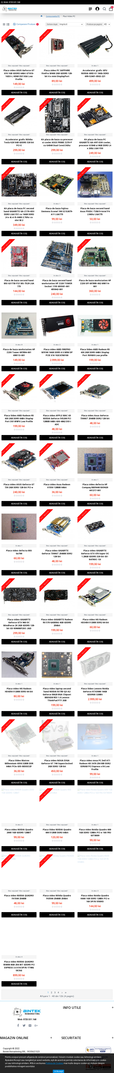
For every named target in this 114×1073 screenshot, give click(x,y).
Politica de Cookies (54, 1063)
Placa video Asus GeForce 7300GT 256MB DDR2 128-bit (95, 417)
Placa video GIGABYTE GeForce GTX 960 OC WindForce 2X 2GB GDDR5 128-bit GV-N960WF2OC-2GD (19, 624)
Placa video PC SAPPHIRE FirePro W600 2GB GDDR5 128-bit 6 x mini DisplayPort (57, 73)
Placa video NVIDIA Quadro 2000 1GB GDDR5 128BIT (19, 831)
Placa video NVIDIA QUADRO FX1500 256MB (19, 897)
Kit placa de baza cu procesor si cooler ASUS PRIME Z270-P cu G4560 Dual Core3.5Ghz (57, 142)
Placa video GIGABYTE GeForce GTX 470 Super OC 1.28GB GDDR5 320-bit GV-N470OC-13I (95, 555)
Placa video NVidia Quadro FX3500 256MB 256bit (57, 897)
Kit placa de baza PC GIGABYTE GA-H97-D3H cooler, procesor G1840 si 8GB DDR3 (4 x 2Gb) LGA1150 (95, 144)
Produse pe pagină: (94, 24)
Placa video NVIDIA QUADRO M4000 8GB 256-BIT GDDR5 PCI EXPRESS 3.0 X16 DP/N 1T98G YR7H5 (19, 966)
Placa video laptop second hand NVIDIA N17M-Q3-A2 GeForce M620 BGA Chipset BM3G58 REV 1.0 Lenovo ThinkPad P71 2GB (57, 694)
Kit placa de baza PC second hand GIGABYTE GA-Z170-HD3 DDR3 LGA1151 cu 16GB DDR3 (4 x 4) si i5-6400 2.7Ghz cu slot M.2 (19, 214)
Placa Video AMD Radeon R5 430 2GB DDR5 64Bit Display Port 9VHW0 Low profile (95, 352)
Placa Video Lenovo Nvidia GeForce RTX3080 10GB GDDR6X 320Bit (95, 691)
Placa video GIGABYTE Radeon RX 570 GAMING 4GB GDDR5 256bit (57, 622)
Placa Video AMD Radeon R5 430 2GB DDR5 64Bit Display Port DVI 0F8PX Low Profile (19, 418)
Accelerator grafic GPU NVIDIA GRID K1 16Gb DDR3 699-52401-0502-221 (95, 73)
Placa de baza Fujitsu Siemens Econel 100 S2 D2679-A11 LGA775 (57, 211)
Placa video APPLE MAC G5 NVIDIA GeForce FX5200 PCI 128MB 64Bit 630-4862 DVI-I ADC (57, 420)
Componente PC (53, 16)
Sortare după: (52, 24)
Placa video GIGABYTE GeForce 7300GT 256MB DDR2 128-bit (57, 553)
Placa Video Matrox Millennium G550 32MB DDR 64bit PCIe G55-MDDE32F (19, 763)
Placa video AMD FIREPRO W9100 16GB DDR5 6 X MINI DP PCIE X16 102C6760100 (57, 352)
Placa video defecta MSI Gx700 (19, 552)
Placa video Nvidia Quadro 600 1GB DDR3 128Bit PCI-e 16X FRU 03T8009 (95, 832)
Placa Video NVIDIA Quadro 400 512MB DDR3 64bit (57, 831)
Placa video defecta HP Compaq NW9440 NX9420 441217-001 (95, 487)
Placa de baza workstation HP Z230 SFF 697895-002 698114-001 (95, 283)
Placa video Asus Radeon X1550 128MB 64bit (57, 486)
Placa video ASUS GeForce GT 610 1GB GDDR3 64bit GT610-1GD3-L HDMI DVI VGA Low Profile (19, 75)
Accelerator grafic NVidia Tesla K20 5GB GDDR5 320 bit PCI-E (19, 142)
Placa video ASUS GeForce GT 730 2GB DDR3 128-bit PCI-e (19, 486)
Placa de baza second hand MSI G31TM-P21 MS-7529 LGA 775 (19, 283)
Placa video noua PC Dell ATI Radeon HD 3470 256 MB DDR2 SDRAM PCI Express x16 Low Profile (94, 765)
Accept (59, 1071)
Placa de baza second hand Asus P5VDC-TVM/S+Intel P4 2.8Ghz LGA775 (95, 211)
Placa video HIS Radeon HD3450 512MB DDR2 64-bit (95, 621)
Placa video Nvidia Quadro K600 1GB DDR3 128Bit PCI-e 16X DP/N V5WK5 (95, 898)
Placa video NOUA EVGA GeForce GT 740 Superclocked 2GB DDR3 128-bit (57, 763)
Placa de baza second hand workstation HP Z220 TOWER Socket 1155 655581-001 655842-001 (57, 285)
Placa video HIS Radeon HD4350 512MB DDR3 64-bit (19, 690)
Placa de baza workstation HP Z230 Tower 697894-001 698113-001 (19, 352)
